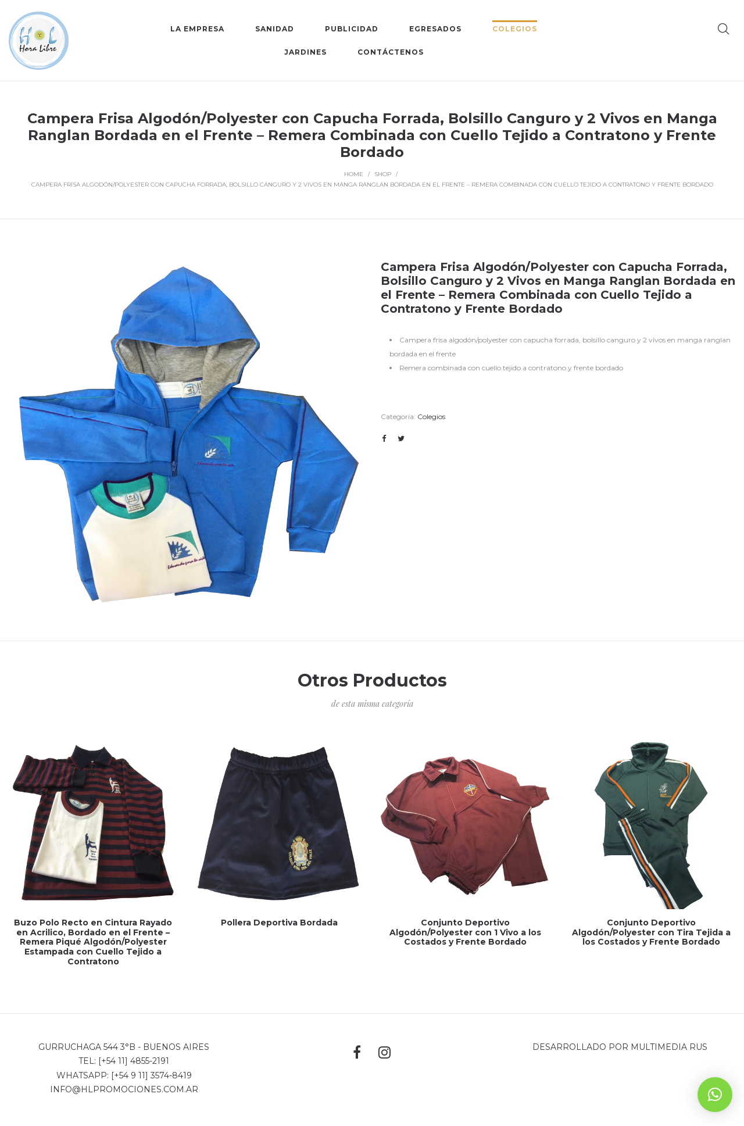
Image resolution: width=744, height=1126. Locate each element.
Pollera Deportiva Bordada (279, 922)
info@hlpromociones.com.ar (124, 1089)
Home (353, 174)
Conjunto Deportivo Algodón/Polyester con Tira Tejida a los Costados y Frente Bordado (651, 932)
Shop (382, 174)
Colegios (431, 416)
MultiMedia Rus (669, 1047)
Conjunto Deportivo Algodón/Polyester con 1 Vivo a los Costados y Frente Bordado (465, 932)
